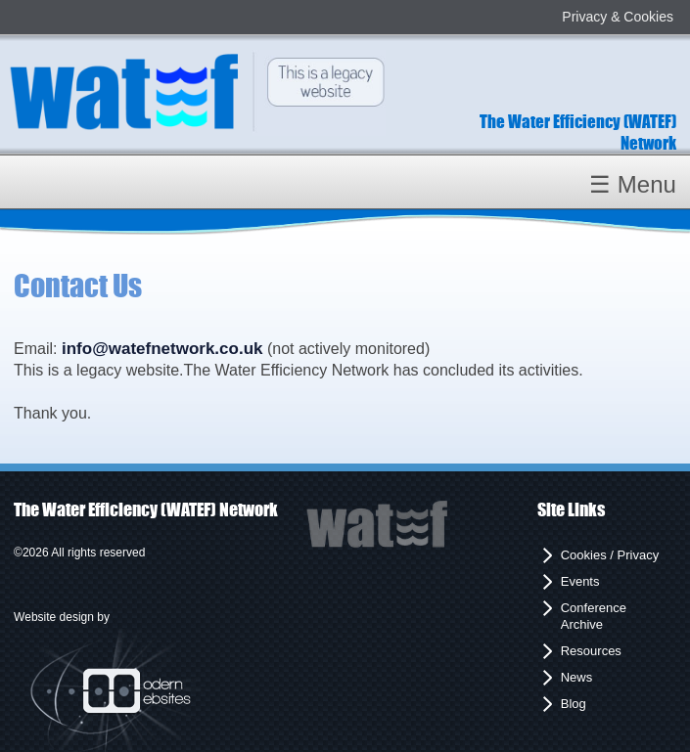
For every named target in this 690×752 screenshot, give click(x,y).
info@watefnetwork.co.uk (162, 348)
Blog (573, 703)
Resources (591, 650)
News (577, 677)
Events (580, 581)
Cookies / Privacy (610, 555)
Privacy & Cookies (617, 16)
